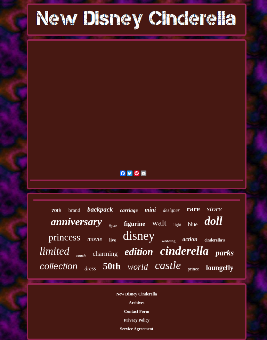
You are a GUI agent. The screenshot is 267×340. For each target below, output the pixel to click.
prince (193, 268)
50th (112, 266)
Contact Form (136, 311)
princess (64, 237)
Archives (136, 302)
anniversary (76, 221)
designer (171, 210)
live (112, 240)
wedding (169, 241)
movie (94, 239)
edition (138, 251)
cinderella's (214, 240)
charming (105, 253)
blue (193, 224)
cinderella (184, 250)
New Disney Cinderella (136, 294)
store (214, 208)
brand (74, 210)
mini (150, 209)
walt (159, 222)
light (177, 224)
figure (113, 226)
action (190, 239)
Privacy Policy (136, 320)
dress (90, 268)
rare (193, 209)
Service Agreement (136, 328)
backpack (100, 209)
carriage (129, 210)
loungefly (220, 267)
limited (54, 251)
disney (139, 236)
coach (81, 255)
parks (225, 252)
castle (168, 265)
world (138, 266)
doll (213, 221)
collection (58, 266)
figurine (134, 223)
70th (56, 210)
